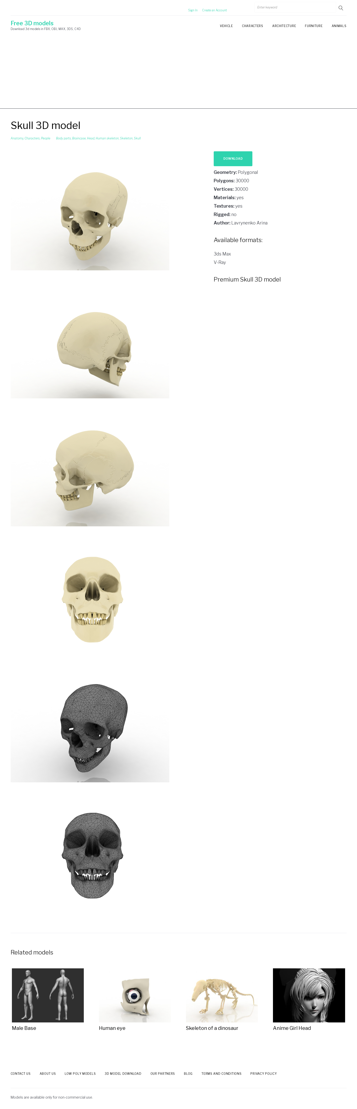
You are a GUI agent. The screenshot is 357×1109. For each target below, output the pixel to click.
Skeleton (126, 138)
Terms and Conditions (221, 1074)
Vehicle (226, 26)
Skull (137, 138)
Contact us (21, 1074)
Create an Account (208, 8)
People (45, 138)
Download (233, 158)
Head (90, 138)
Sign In (187, 8)
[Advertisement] (178, 74)
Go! (341, 8)
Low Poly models (80, 1074)
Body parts (63, 138)
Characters (252, 26)
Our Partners (162, 1074)
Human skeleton (107, 138)
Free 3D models (32, 23)
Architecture (284, 26)
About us (48, 1074)
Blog (188, 1074)
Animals (339, 26)
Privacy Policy (263, 1074)
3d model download (123, 1074)
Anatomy (17, 138)
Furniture (314, 26)
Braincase (79, 138)
